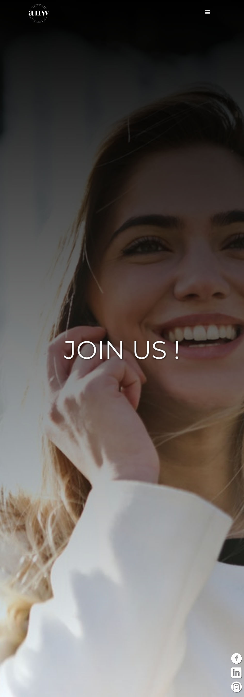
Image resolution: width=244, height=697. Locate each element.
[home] (39, 13)
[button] (207, 12)
